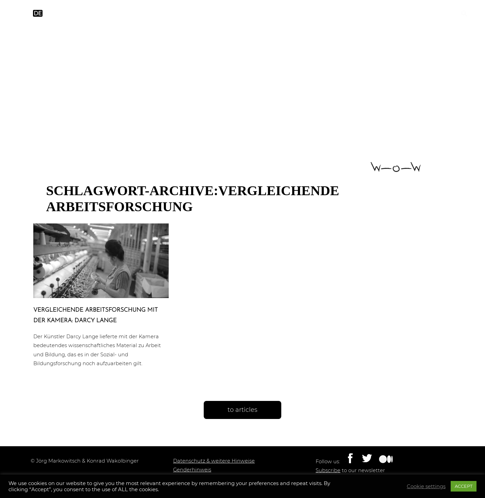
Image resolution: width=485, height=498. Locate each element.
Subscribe (328, 470)
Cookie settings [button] (426, 486)
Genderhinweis (192, 470)
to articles (242, 410)
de (38, 13)
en (24, 13)
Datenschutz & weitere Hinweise (214, 461)
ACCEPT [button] (463, 486)
